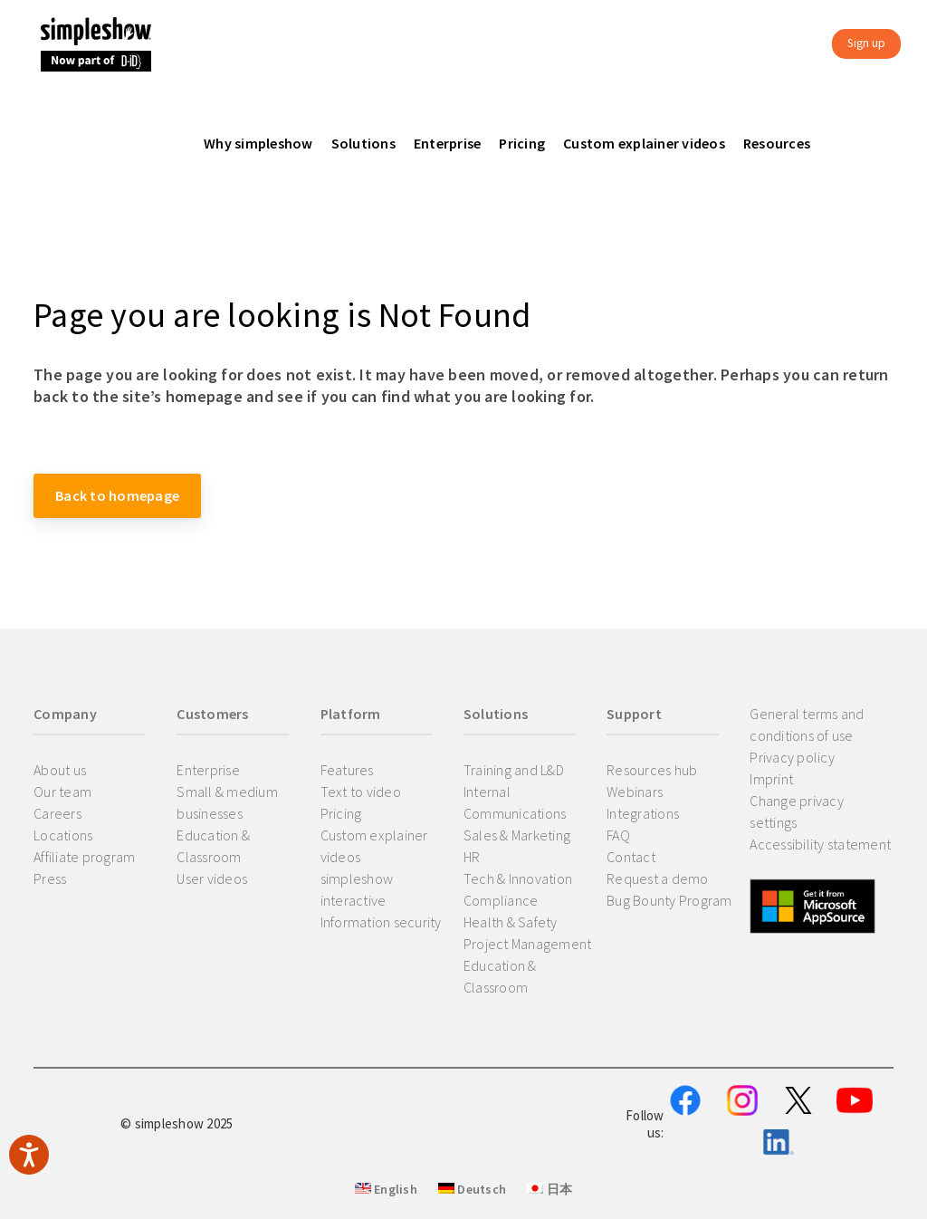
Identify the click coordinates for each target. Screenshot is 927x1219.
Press (49, 878)
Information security (381, 922)
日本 (549, 1189)
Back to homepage (117, 495)
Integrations (643, 813)
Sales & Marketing (517, 835)
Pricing (341, 813)
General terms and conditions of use (807, 724)
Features (347, 770)
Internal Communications (515, 802)
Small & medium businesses (227, 802)
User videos (212, 878)
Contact (631, 857)
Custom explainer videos (374, 846)
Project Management (528, 944)
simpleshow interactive (357, 889)
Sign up (866, 43)
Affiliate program (84, 857)
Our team (62, 791)
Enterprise (208, 770)
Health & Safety (511, 922)
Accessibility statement (820, 844)
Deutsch (472, 1189)
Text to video (360, 791)
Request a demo (658, 878)
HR (472, 857)
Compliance (501, 900)
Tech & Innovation (518, 878)
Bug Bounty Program (669, 900)
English (386, 1189)
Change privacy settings (797, 811)
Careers (57, 813)
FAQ (618, 835)
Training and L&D (514, 770)
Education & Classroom (213, 846)
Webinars (635, 791)
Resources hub (652, 770)
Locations (62, 835)
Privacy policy (792, 757)
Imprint (771, 779)
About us (59, 770)
